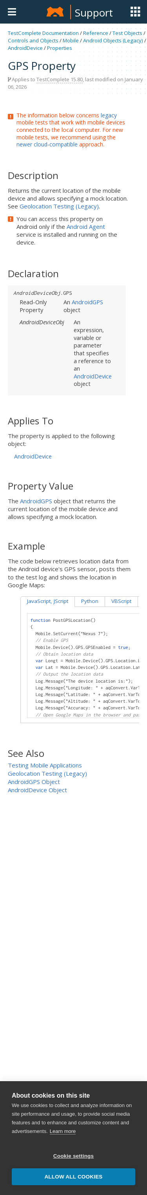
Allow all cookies (73, 1177)
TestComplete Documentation (43, 33)
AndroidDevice (25, 47)
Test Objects (127, 33)
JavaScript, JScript (47, 601)
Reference (95, 33)
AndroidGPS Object (34, 782)
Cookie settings (73, 1156)
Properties (59, 47)
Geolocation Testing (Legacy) (59, 206)
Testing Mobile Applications (45, 765)
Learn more (63, 1131)
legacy (109, 115)
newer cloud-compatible (47, 144)
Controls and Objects (33, 40)
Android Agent (86, 226)
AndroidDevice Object (37, 790)
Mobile (71, 40)
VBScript (121, 601)
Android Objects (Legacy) (113, 40)
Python (89, 601)
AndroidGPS (87, 302)
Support (94, 12)
